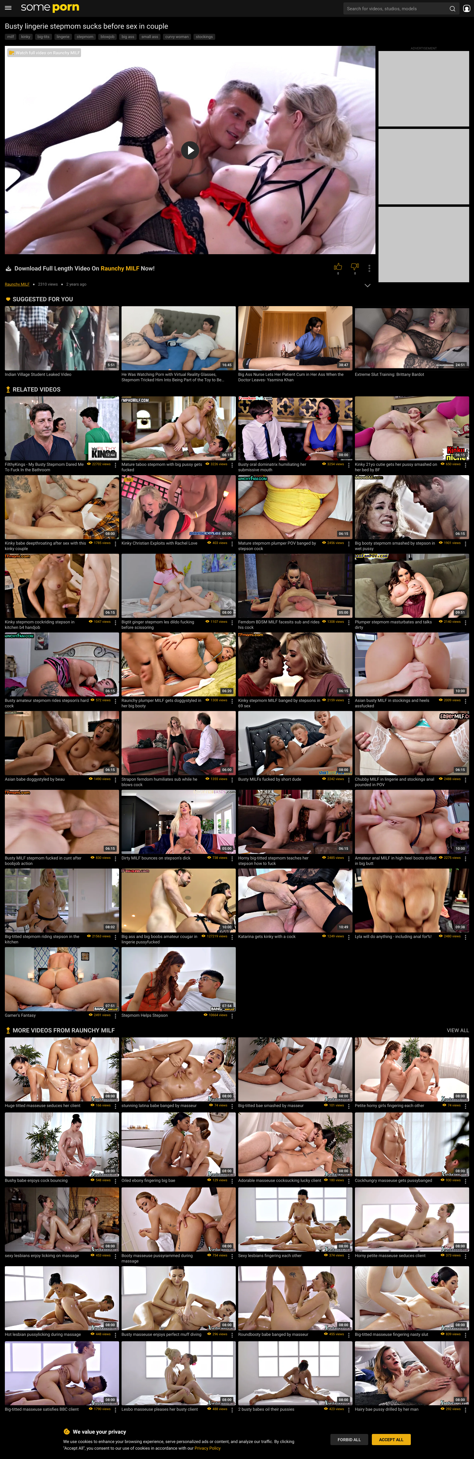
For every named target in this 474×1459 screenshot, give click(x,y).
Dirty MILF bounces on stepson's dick (156, 858)
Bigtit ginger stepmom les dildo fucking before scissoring (158, 624)
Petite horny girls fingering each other (389, 1105)
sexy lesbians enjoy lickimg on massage (42, 1255)
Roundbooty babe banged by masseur (273, 1334)
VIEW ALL (458, 1030)
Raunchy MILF (17, 284)
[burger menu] (8, 8)
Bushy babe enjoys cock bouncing (36, 1180)
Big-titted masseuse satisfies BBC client (42, 1409)
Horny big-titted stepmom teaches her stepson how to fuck (273, 860)
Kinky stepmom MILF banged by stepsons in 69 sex (279, 703)
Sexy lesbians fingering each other (270, 1255)
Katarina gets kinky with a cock (267, 936)
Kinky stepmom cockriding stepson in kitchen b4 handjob (39, 624)
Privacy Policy (208, 1448)
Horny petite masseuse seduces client (390, 1255)
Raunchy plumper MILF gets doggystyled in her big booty (161, 703)
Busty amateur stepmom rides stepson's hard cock (47, 703)
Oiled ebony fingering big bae (148, 1180)
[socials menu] (466, 8)
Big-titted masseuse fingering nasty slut (391, 1334)
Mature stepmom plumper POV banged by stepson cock (277, 545)
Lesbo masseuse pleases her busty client (160, 1409)
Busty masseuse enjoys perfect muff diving (161, 1334)
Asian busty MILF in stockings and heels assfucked (392, 703)
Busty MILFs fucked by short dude (269, 779)
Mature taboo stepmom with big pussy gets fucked (162, 467)
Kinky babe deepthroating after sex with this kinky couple (45, 545)
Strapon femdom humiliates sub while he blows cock (159, 781)
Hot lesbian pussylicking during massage (43, 1334)
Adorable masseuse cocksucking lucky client (279, 1180)
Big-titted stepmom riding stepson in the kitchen (42, 939)
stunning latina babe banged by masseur (159, 1105)
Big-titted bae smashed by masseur (271, 1105)
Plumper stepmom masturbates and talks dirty (393, 624)
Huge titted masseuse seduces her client (42, 1105)
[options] (369, 268)
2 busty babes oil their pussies (266, 1409)
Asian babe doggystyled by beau (35, 779)
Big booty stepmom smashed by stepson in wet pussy (395, 545)
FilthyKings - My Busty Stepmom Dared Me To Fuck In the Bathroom (44, 467)
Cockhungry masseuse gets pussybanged (393, 1180)
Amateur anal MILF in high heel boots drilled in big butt (396, 860)
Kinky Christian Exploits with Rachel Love (159, 543)
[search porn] (452, 8)
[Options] (115, 465)
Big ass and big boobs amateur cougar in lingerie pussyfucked (159, 939)
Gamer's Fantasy (20, 1015)
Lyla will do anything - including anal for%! (393, 936)
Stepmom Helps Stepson (145, 1015)
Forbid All (349, 1439)
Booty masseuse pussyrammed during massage (157, 1258)
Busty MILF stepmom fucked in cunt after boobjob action (43, 860)
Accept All (391, 1439)
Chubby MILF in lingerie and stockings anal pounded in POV (394, 781)
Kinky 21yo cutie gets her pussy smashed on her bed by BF (396, 467)
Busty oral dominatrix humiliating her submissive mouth (272, 467)
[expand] (367, 284)
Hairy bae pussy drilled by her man (386, 1409)
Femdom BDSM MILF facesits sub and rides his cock (279, 624)
